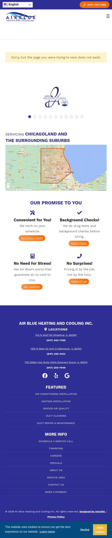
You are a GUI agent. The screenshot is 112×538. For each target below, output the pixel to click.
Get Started (32, 286)
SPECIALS (56, 463)
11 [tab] (82, 117)
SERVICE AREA (56, 477)
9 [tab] (72, 117)
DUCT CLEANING (56, 415)
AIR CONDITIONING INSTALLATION (56, 394)
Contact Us (79, 281)
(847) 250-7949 (56, 367)
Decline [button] (84, 529)
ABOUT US (56, 470)
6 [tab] (56, 117)
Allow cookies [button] (100, 529)
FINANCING (56, 448)
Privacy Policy (56, 516)
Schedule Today (32, 238)
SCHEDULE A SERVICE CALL (56, 441)
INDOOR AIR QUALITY (56, 408)
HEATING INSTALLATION (56, 401)
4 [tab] (45, 117)
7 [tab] (61, 117)
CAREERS (56, 455)
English (11, 5)
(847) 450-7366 (94, 4)
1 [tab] (30, 117)
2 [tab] (35, 117)
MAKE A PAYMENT (56, 492)
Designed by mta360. (92, 511)
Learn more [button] (47, 531)
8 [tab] (66, 117)
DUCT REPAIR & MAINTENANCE (56, 423)
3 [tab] (40, 117)
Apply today (79, 243)
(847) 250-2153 (56, 353)
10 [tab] (77, 117)
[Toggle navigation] (107, 16)
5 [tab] (51, 117)
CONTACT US (56, 484)
